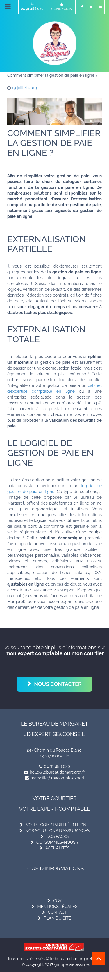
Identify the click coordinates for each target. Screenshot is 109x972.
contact (57, 912)
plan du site (57, 918)
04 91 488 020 (32, 6)
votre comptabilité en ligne (57, 825)
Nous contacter (58, 684)
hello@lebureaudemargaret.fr (54, 772)
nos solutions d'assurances (57, 830)
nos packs (57, 836)
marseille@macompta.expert (54, 778)
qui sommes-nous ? (57, 842)
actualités (57, 848)
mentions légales (57, 906)
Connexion (61, 6)
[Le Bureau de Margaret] (54, 43)
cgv (57, 900)
